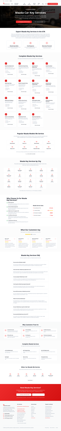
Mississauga (33, 407)
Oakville (32, 416)
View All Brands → (30, 380)
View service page (10, 74)
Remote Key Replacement (21, 420)
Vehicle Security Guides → (21, 411)
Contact (46, 3)
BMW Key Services (48, 412)
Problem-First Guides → (21, 410)
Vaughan (32, 412)
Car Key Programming (20, 414)
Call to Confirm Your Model (30, 153)
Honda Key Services (48, 406)
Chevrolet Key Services (49, 410)
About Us (39, 4)
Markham (32, 410)
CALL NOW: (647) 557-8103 (52, 3)
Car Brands (24, 4)
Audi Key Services (48, 414)
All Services (29, 4)
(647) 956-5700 (7, 413)
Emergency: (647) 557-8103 (24, 21)
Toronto (32, 406)
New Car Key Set (20, 418)
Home (12, 3)
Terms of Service (52, 427)
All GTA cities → (33, 417)
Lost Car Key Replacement (21, 413)
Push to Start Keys (20, 421)
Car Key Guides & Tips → (21, 408)
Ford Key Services (48, 409)
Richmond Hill (33, 413)
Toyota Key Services (48, 407)
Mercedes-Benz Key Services (50, 413)
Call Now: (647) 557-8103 (23, 394)
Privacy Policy (47, 427)
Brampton (33, 409)
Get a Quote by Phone (39, 21)
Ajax (32, 414)
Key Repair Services (20, 417)
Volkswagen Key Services (49, 416)
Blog (43, 3)
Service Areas (34, 4)
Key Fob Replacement (20, 415)
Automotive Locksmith (16, 4)
